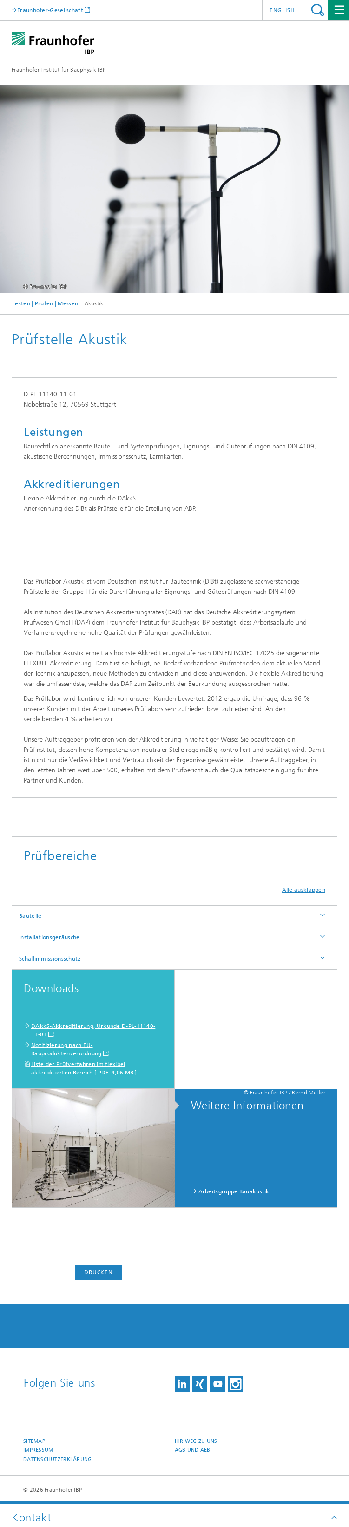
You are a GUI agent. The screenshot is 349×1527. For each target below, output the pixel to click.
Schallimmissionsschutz (50, 958)
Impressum (38, 1450)
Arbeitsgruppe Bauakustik (234, 1191)
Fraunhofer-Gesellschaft (50, 10)
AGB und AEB (193, 1450)
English (282, 10)
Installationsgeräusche (49, 937)
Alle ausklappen (304, 890)
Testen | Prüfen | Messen (45, 303)
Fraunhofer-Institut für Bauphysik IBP (58, 69)
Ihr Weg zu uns (196, 1441)
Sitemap (34, 1441)
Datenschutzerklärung (57, 1459)
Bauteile (30, 916)
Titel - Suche (317, 10)
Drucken (98, 1272)
